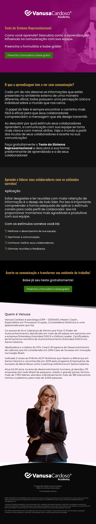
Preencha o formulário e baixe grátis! (29, 55)
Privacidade (44, 491)
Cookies (53, 491)
